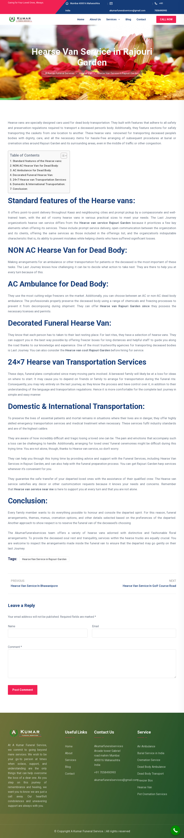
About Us (95, 19)
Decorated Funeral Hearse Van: (33, 175)
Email (95, 626)
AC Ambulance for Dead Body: (32, 170)
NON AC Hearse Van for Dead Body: (36, 165)
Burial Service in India (150, 753)
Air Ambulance (146, 746)
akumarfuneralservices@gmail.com (116, 780)
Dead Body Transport (150, 773)
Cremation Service (148, 760)
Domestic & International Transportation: (39, 184)
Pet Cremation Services (152, 794)
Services (113, 19)
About (68, 753)
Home (80, 19)
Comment (15, 647)
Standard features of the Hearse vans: (37, 161)
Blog (128, 19)
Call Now (166, 19)
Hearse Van (144, 787)
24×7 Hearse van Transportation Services (39, 179)
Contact (141, 19)
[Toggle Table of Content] (62, 156)
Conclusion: (20, 188)
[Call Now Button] (175, 830)
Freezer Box (145, 780)
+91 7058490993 (105, 772)
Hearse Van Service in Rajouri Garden (44, 559)
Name (11, 626)
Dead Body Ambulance (151, 767)
